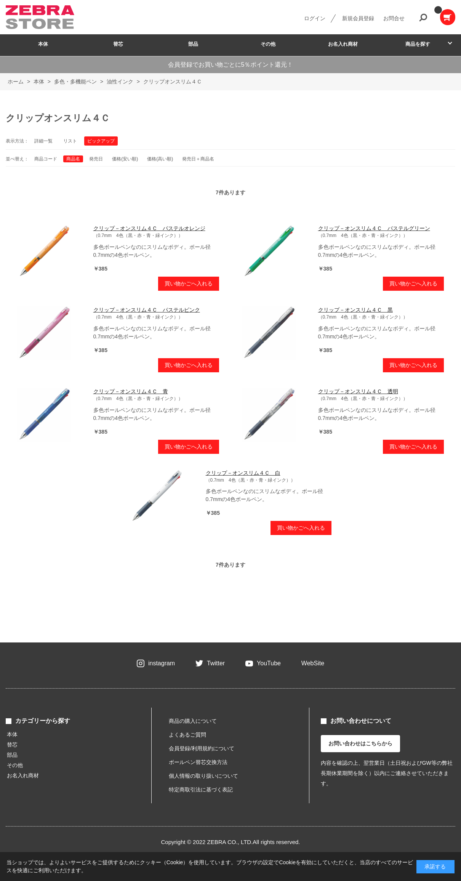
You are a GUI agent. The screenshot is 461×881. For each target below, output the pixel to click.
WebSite (312, 663)
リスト (70, 141)
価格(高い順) (160, 159)
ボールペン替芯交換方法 (198, 762)
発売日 (96, 159)
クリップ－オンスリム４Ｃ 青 (130, 391)
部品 (193, 44)
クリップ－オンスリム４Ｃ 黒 (355, 310)
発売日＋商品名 (198, 159)
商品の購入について (193, 721)
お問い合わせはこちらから (360, 743)
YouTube (269, 663)
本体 (43, 44)
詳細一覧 (43, 141)
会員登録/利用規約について (201, 748)
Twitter (216, 663)
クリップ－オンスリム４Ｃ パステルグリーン (374, 228)
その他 (268, 44)
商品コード (45, 159)
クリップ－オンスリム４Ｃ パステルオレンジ (149, 228)
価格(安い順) (125, 159)
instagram (161, 663)
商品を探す (417, 44)
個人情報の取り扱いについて (203, 776)
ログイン (314, 18)
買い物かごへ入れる (189, 283)
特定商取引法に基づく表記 (201, 789)
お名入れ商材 (343, 44)
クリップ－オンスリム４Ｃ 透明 (358, 391)
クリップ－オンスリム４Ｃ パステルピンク (146, 310)
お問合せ (394, 18)
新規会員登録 (358, 18)
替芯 (118, 44)
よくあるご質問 (187, 735)
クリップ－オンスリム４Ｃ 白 (243, 473)
